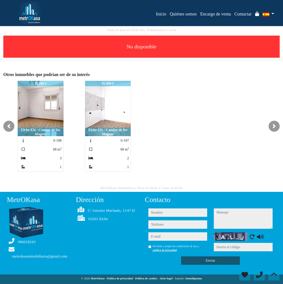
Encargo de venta (215, 13)
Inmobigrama (193, 278)
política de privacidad (165, 250)
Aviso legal (166, 278)
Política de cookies (146, 278)
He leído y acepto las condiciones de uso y (176, 248)
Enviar (210, 260)
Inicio (161, 13)
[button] (8, 126)
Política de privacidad (120, 278)
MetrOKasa (98, 278)
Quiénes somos (183, 13)
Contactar (243, 13)
